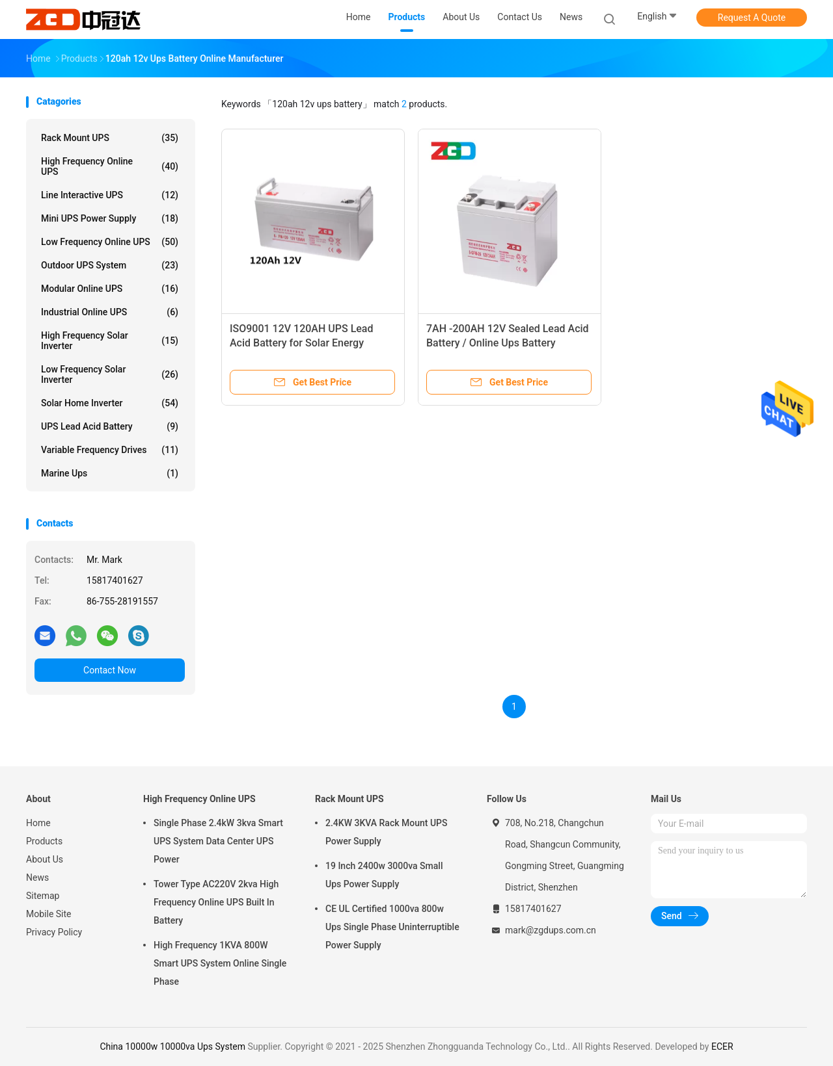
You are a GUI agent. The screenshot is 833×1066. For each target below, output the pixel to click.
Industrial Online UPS (109, 312)
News (37, 877)
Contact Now (109, 670)
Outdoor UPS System (109, 265)
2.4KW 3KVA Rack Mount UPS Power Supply (386, 832)
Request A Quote (751, 17)
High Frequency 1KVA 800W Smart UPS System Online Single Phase (220, 963)
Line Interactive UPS (109, 195)
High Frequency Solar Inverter (109, 340)
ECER (722, 1046)
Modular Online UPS (109, 288)
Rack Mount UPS (109, 137)
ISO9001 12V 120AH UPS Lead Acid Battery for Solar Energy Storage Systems (302, 342)
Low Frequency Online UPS (109, 241)
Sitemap (42, 895)
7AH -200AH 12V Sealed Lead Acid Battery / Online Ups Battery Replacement (507, 342)
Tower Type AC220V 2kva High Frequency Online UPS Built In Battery (216, 902)
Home (38, 823)
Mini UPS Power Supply (109, 218)
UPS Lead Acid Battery (109, 426)
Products (44, 841)
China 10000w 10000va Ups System (172, 1046)
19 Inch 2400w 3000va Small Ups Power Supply (384, 875)
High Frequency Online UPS (109, 166)
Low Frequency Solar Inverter (109, 374)
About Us (44, 859)
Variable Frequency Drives (109, 449)
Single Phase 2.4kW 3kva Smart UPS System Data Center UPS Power (218, 841)
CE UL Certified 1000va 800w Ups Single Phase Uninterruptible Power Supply (392, 927)
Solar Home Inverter (109, 403)
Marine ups (109, 473)
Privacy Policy (54, 932)
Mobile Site (49, 914)
